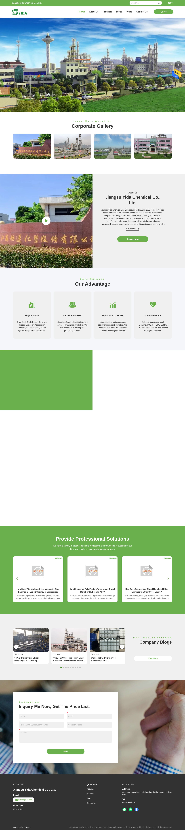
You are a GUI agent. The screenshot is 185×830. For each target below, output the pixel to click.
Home (82, 12)
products (107, 12)
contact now (133, 239)
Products (90, 794)
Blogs (89, 798)
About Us (90, 789)
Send (65, 751)
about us (94, 12)
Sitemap (28, 827)
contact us (142, 12)
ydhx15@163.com (23, 800)
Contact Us (91, 803)
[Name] (159, 3)
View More (132, 228)
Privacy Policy (18, 827)
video (129, 12)
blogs (119, 12)
